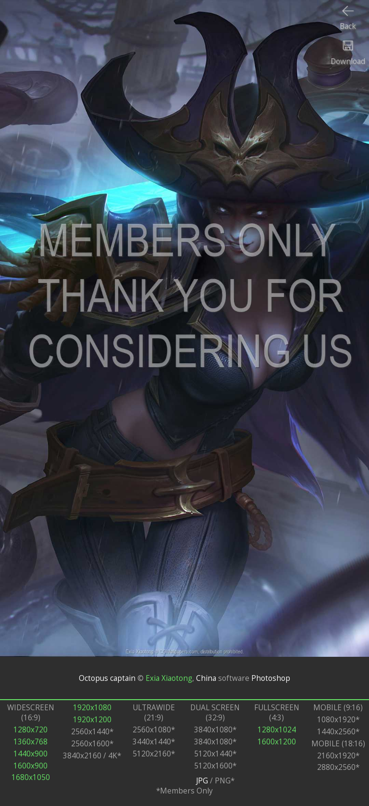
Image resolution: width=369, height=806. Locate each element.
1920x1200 (92, 720)
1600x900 (30, 766)
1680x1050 (31, 777)
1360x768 (30, 742)
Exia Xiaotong (169, 678)
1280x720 (30, 730)
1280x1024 (277, 730)
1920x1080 (92, 708)
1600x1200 (277, 742)
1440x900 (30, 754)
